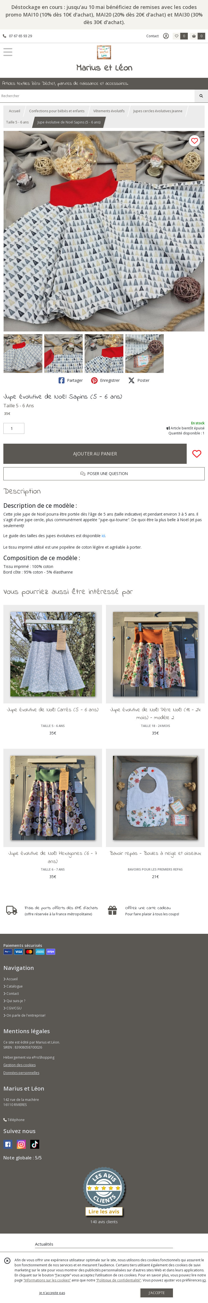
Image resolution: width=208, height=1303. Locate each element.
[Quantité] (13, 428)
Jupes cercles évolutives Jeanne (157, 111)
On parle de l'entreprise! (24, 1015)
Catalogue (13, 986)
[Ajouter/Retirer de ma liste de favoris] (196, 453)
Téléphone (14, 1119)
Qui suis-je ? (14, 1000)
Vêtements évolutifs (108, 111)
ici (103, 535)
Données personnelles (21, 1072)
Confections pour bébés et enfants (56, 111)
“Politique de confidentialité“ (118, 1280)
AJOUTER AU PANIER (95, 454)
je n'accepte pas (52, 1292)
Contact (152, 36)
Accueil (14, 111)
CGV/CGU (12, 1008)
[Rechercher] (201, 96)
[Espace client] (166, 36)
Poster (138, 380)
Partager (71, 380)
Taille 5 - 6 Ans (18, 406)
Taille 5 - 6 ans (17, 122)
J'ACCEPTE (157, 1292)
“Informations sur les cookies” (47, 1280)
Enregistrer (105, 380)
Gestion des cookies (19, 1065)
